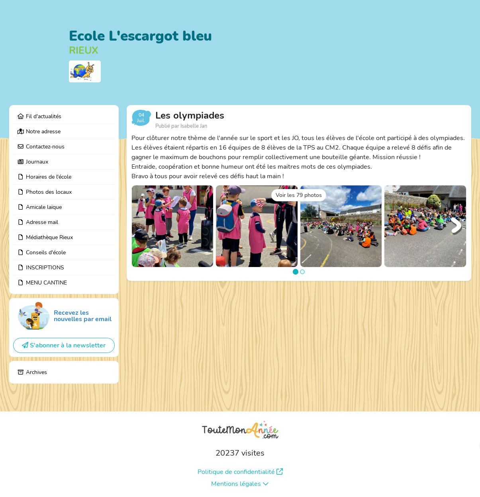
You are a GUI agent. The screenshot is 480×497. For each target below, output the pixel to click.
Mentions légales (240, 483)
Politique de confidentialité (240, 472)
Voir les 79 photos (299, 195)
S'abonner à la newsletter (64, 345)
